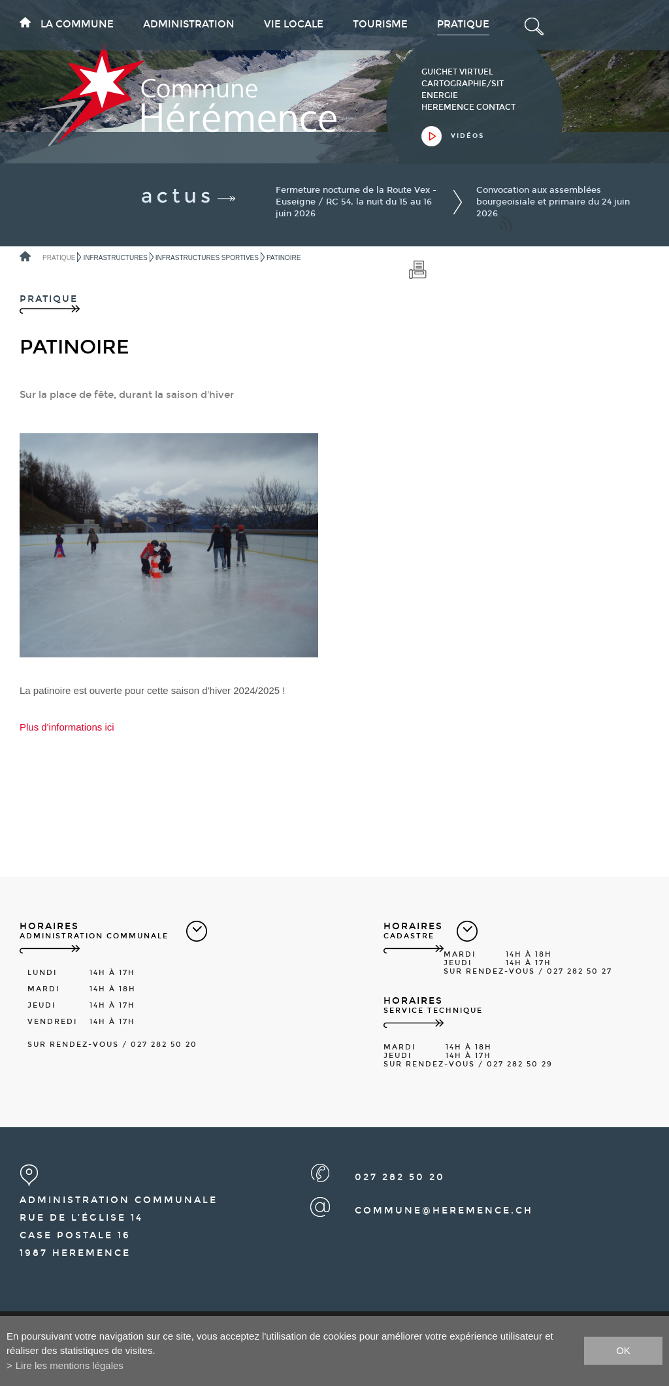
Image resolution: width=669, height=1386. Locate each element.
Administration (189, 24)
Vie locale (293, 24)
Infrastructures (115, 257)
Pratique (463, 24)
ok (623, 1350)
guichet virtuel (457, 71)
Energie (439, 95)
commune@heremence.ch (444, 1210)
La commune (77, 24)
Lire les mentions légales (69, 1365)
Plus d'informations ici (67, 727)
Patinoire (284, 257)
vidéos (467, 136)
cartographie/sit (462, 83)
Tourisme (380, 24)
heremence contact (468, 107)
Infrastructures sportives (207, 257)
